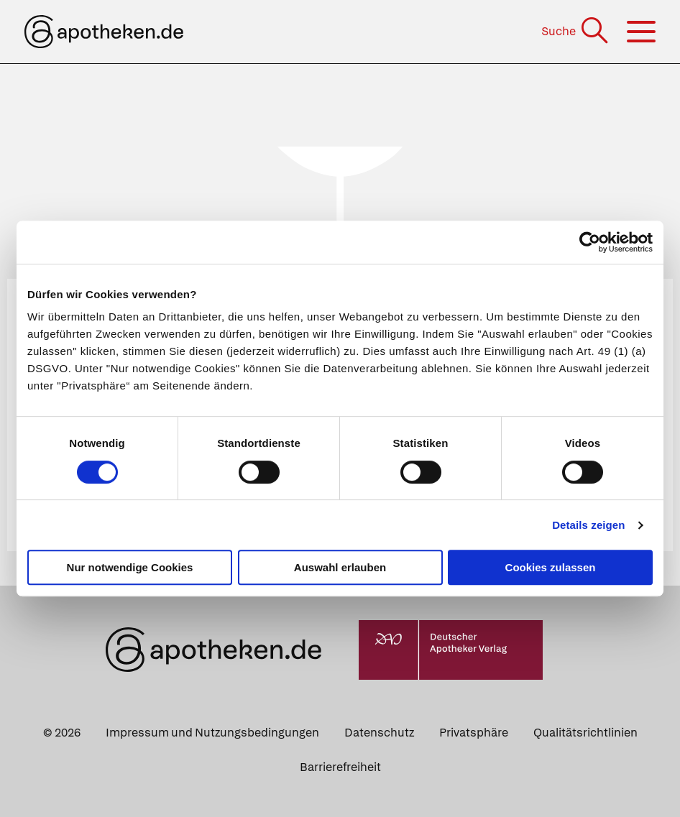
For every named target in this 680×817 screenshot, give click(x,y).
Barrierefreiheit (340, 767)
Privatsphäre (473, 732)
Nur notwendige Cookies (130, 567)
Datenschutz (379, 732)
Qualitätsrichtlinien (585, 732)
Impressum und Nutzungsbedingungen (212, 732)
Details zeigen (588, 525)
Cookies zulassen (550, 567)
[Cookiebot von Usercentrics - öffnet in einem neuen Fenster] (590, 242)
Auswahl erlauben (340, 567)
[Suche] (576, 31)
